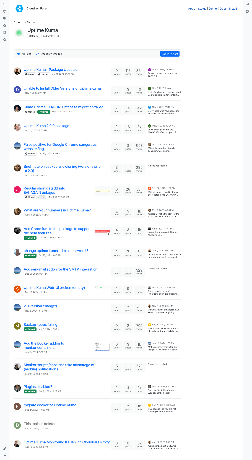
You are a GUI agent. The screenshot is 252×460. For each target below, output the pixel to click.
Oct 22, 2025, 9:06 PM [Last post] (163, 144)
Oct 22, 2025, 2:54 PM (36, 175)
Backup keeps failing (40, 324)
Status (202, 8)
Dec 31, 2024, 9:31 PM (36, 273)
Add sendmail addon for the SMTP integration (60, 269)
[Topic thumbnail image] (102, 191)
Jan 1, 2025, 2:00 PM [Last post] (162, 250)
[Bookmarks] (4, 33)
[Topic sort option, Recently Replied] (49, 54)
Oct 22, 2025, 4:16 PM (50, 153)
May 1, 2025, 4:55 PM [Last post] (163, 210)
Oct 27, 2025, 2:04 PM (63, 111)
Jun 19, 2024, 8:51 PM (36, 352)
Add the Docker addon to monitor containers (44, 345)
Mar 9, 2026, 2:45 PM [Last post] (163, 69)
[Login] (247, 4)
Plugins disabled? (38, 387)
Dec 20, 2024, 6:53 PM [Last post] (163, 287)
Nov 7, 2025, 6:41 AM (35, 93)
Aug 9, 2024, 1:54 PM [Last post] (162, 324)
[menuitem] (247, 4)
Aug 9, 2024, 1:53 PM (48, 329)
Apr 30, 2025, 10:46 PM (37, 214)
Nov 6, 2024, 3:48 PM (36, 310)
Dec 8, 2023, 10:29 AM (49, 391)
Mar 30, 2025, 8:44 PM (50, 237)
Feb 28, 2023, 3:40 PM (49, 255)
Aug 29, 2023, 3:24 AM (36, 428)
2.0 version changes (40, 306)
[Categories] (4, 4)
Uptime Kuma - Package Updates (50, 69)
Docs (223, 8)
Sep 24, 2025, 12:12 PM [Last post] (163, 188)
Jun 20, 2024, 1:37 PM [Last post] (163, 343)
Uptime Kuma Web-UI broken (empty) (54, 287)
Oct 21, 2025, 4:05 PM (36, 130)
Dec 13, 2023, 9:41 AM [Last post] (163, 386)
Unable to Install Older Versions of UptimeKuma (62, 88)
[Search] (4, 40)
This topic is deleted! (40, 424)
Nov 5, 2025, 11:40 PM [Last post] (163, 107)
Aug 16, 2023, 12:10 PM (36, 447)
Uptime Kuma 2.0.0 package (46, 126)
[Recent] (4, 11)
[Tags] (4, 18)
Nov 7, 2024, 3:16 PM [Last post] (162, 306)
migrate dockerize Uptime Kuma (50, 405)
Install (233, 8)
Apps (191, 8)
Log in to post (170, 53)
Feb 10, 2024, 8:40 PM (36, 374)
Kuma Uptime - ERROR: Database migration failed (63, 107)
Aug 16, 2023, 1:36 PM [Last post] (163, 442)
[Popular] (4, 26)
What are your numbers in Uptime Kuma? (57, 210)
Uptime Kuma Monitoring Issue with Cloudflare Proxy (67, 442)
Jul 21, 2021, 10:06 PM (63, 74)
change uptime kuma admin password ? (56, 251)
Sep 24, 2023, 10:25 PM (37, 409)
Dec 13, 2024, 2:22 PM (36, 292)
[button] (4, 448)
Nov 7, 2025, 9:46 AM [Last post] (162, 88)
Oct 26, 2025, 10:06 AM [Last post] (163, 125)
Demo (213, 8)
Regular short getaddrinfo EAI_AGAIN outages (44, 190)
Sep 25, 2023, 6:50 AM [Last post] (163, 405)
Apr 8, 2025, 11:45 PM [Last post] (163, 228)
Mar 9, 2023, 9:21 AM (58, 197)
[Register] (247, 11)
